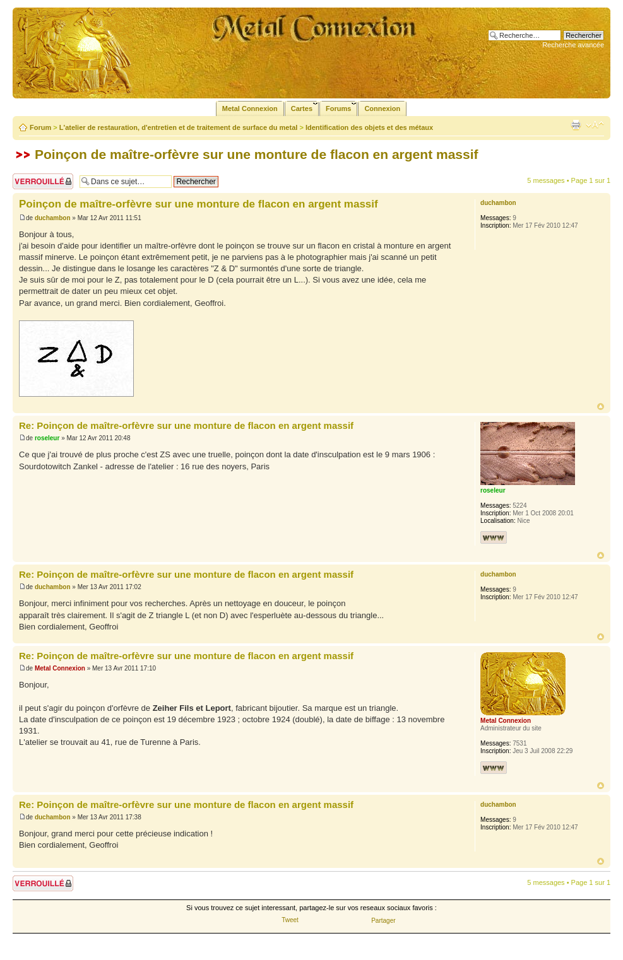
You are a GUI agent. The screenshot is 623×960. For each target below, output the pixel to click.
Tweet (290, 919)
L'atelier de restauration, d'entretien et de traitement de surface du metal (178, 127)
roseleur (47, 438)
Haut (600, 406)
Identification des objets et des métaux (369, 127)
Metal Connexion (60, 668)
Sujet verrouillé (43, 181)
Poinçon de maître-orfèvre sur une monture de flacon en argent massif (256, 154)
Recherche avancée (573, 45)
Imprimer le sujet (576, 125)
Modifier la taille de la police (595, 125)
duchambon (53, 217)
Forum (40, 127)
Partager (383, 920)
